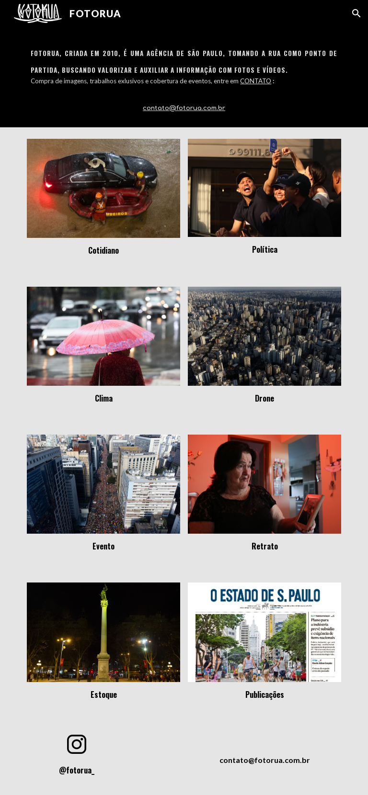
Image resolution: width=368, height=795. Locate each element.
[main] (184, 77)
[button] (356, 13)
